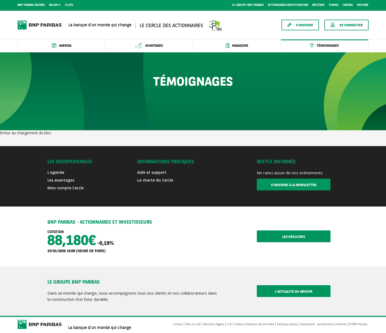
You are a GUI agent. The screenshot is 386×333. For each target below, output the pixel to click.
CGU (230, 324)
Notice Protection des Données (255, 324)
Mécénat (318, 5)
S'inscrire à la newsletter (294, 185)
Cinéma (348, 5)
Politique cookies (287, 324)
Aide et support (151, 172)
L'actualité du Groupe (303, 292)
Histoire (363, 5)
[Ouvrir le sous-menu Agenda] (61, 45)
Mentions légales (213, 324)
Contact (178, 324)
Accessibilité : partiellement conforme (323, 324)
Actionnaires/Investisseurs (288, 5)
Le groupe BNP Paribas (248, 5)
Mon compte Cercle (65, 187)
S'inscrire (304, 25)
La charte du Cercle (155, 180)
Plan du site (193, 324)
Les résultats (306, 237)
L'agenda (55, 172)
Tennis (334, 5)
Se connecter (351, 25)
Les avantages (60, 180)
